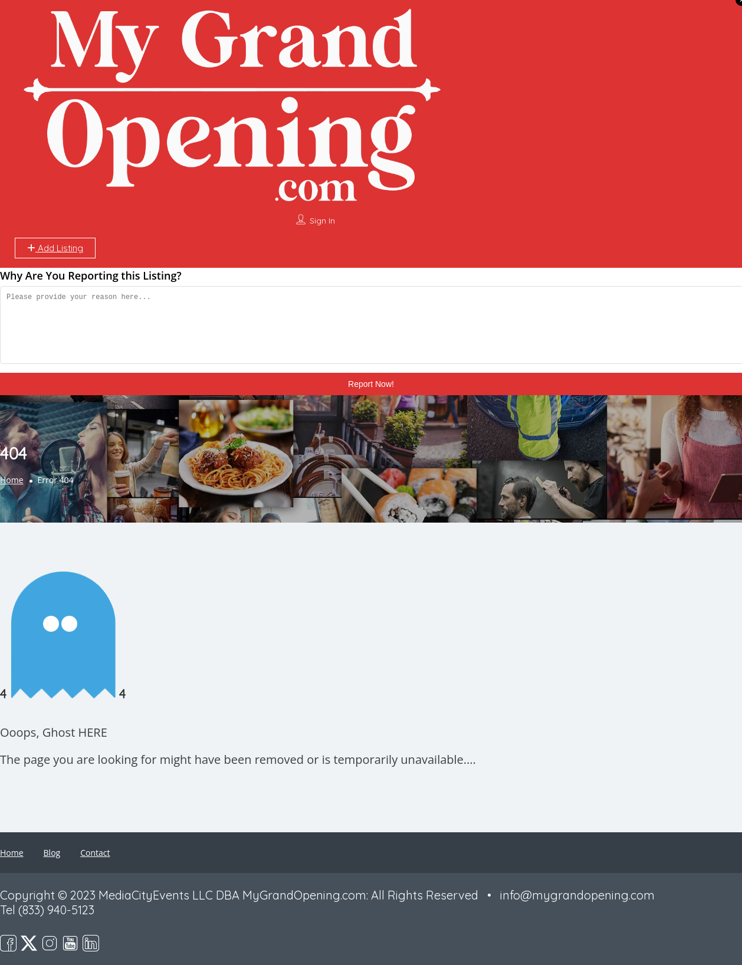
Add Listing (55, 248)
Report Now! (371, 384)
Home (12, 480)
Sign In (322, 220)
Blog (52, 852)
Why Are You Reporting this (91, 275)
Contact (95, 852)
